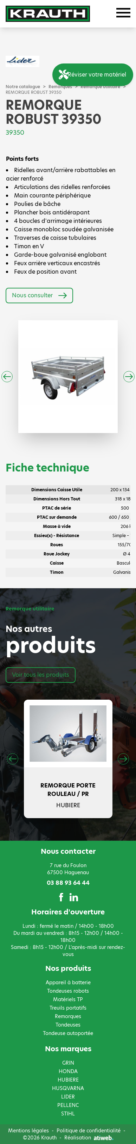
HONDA (68, 1071)
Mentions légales (28, 1130)
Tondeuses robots (68, 990)
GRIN (68, 1062)
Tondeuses (68, 1024)
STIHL (68, 1113)
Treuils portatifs (68, 1007)
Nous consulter (39, 295)
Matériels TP (68, 999)
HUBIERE (68, 1079)
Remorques (68, 1016)
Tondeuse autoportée (68, 1033)
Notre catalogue (23, 87)
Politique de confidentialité (89, 1130)
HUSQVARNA (68, 1088)
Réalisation (89, 1137)
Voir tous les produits (40, 675)
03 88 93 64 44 (68, 883)
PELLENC (68, 1105)
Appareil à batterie (68, 982)
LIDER (68, 1096)
